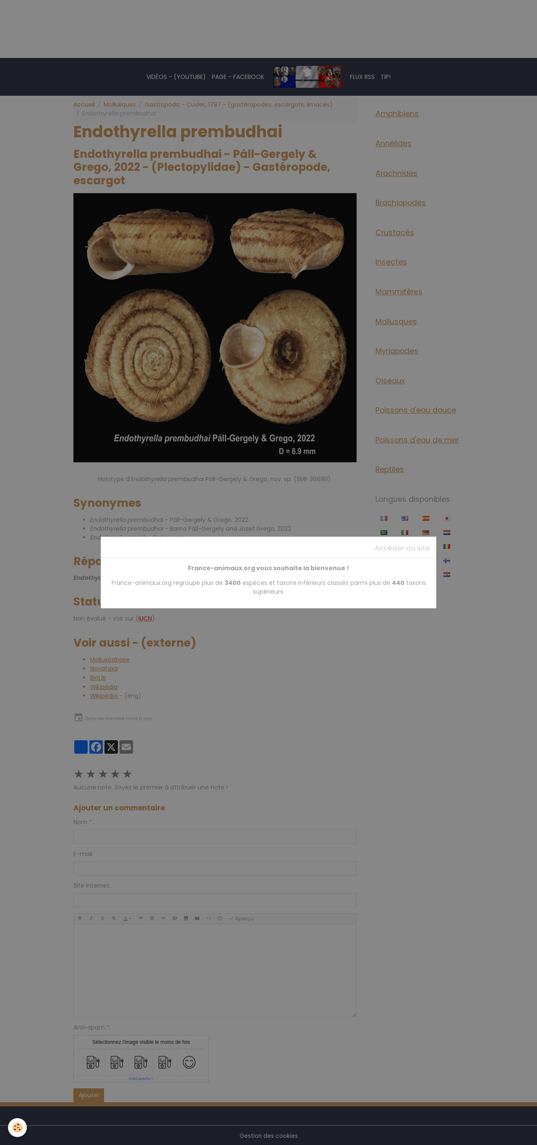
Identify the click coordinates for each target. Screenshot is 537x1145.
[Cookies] (17, 1127)
